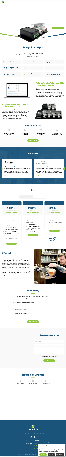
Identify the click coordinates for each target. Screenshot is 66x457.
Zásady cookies (34, 455)
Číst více (5, 176)
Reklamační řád (37, 449)
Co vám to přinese (58, 24)
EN (63, 2)
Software (26, 197)
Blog (50, 2)
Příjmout (43, 454)
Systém (35, 2)
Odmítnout (51, 454)
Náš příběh (46, 2)
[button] (63, 445)
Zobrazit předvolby (60, 454)
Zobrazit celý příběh (8, 280)
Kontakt (53, 2)
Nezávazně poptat (58, 28)
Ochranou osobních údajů (52, 357)
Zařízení (40, 197)
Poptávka (59, 2)
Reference (40, 2)
